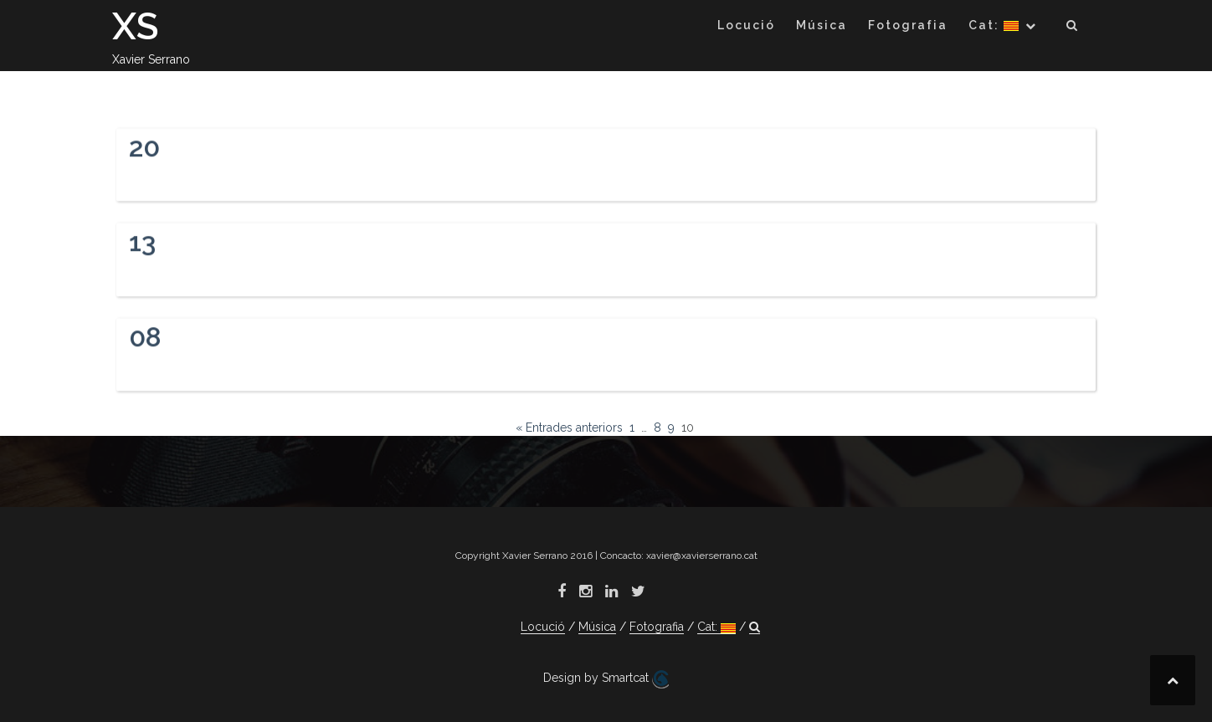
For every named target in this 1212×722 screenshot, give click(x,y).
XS (135, 26)
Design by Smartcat (606, 679)
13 (142, 244)
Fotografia (908, 25)
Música (821, 25)
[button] (1072, 28)
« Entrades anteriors (569, 427)
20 (144, 149)
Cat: (993, 25)
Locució (746, 25)
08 (145, 340)
